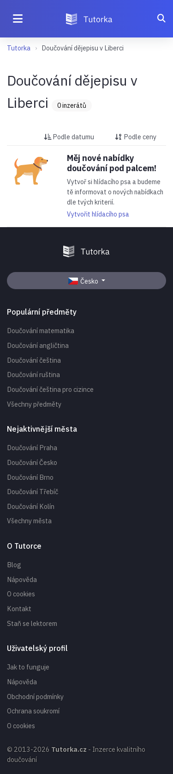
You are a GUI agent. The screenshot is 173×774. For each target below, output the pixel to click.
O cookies (21, 593)
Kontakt (19, 608)
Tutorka (18, 47)
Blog (14, 564)
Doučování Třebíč (32, 491)
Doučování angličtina (38, 345)
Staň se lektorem (32, 623)
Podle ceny (135, 136)
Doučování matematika (40, 330)
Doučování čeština (34, 360)
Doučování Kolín (30, 506)
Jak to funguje (28, 667)
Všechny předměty (34, 404)
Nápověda (22, 579)
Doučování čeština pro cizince (50, 389)
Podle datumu (69, 136)
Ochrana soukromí (33, 710)
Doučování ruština (33, 374)
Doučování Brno (30, 477)
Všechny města (29, 520)
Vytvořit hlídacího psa (98, 214)
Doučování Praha (32, 447)
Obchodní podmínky (35, 696)
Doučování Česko (32, 462)
